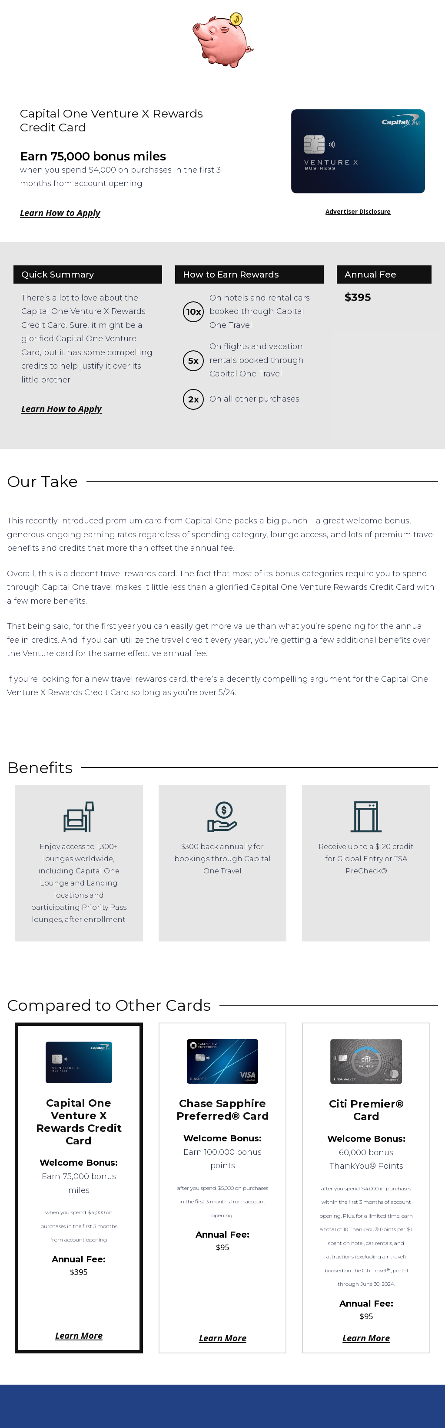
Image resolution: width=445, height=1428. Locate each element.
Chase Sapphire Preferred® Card (222, 1109)
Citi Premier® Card (366, 1110)
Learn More (79, 1335)
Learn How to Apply (60, 212)
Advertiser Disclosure (358, 212)
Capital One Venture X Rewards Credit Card (79, 1122)
